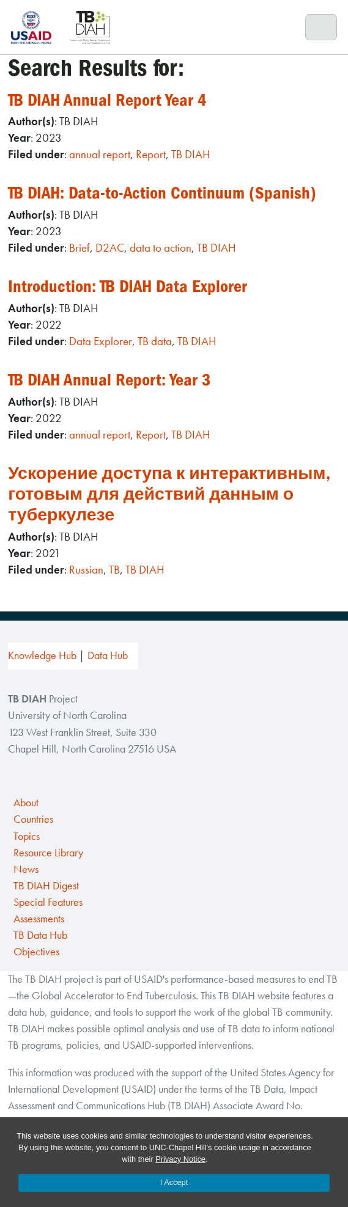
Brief (79, 247)
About (26, 802)
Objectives (36, 951)
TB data (155, 341)
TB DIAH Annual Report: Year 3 (109, 380)
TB (114, 569)
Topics (26, 836)
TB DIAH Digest (46, 885)
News (26, 869)
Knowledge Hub (42, 655)
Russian (86, 569)
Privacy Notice (180, 1159)
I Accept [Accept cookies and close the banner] (174, 1182)
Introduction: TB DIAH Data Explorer (127, 286)
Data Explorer (100, 341)
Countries (33, 819)
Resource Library (48, 852)
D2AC (109, 247)
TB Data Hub (40, 935)
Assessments (38, 918)
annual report (99, 154)
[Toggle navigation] (321, 27)
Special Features (48, 902)
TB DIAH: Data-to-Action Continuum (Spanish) (162, 193)
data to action (160, 247)
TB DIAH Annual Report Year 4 (107, 100)
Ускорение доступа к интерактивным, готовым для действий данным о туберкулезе (168, 494)
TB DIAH (190, 154)
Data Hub (107, 655)
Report (151, 154)
